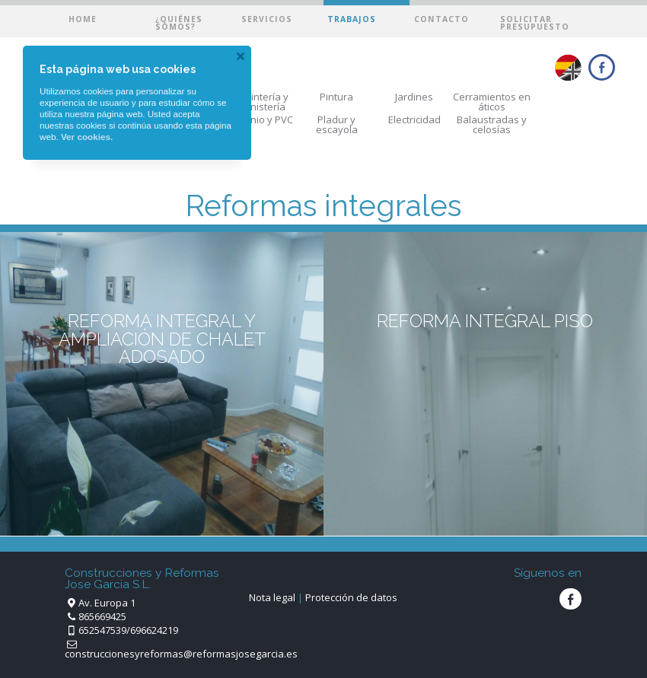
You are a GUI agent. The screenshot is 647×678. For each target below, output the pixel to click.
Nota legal (272, 597)
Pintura (336, 96)
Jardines (414, 96)
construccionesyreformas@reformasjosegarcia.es (181, 653)
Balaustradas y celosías (492, 124)
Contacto (441, 19)
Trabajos (351, 19)
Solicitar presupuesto (534, 23)
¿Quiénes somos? (178, 23)
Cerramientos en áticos (492, 101)
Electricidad (414, 119)
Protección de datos (351, 597)
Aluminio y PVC (259, 119)
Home (83, 19)
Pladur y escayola (337, 124)
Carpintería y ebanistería (258, 101)
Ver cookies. (87, 137)
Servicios (266, 19)
